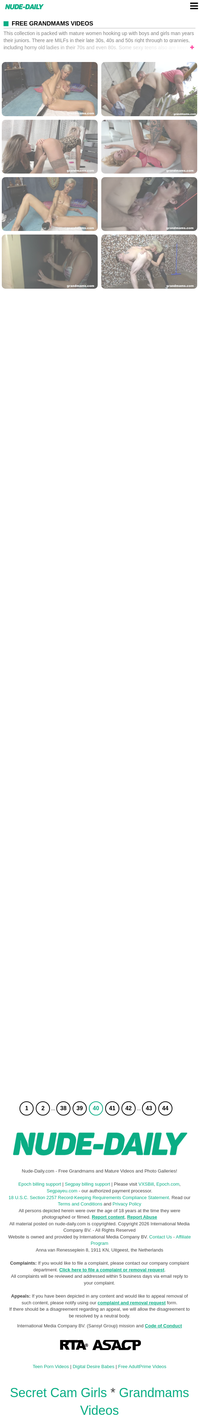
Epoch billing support (39, 1184)
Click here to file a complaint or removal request (111, 1269)
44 (165, 1108)
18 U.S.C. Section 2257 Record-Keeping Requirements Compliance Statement (88, 1197)
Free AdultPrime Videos (142, 1366)
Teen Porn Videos (51, 1366)
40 (96, 1108)
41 (112, 1108)
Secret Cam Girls (58, 1392)
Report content (108, 1217)
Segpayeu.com (62, 1190)
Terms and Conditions (80, 1204)
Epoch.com (168, 1184)
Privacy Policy (127, 1204)
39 (79, 1108)
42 (128, 1108)
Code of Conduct (163, 1325)
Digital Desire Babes (93, 1366)
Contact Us (160, 1237)
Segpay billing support (87, 1184)
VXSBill (146, 1184)
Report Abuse (142, 1217)
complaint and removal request (132, 1302)
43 (149, 1108)
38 (63, 1108)
